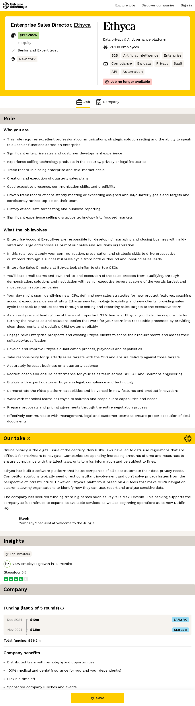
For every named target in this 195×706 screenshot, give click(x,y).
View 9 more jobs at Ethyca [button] (65, 671)
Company (107, 102)
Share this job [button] (23, 671)
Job (83, 102)
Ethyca (82, 25)
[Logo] (15, 5)
